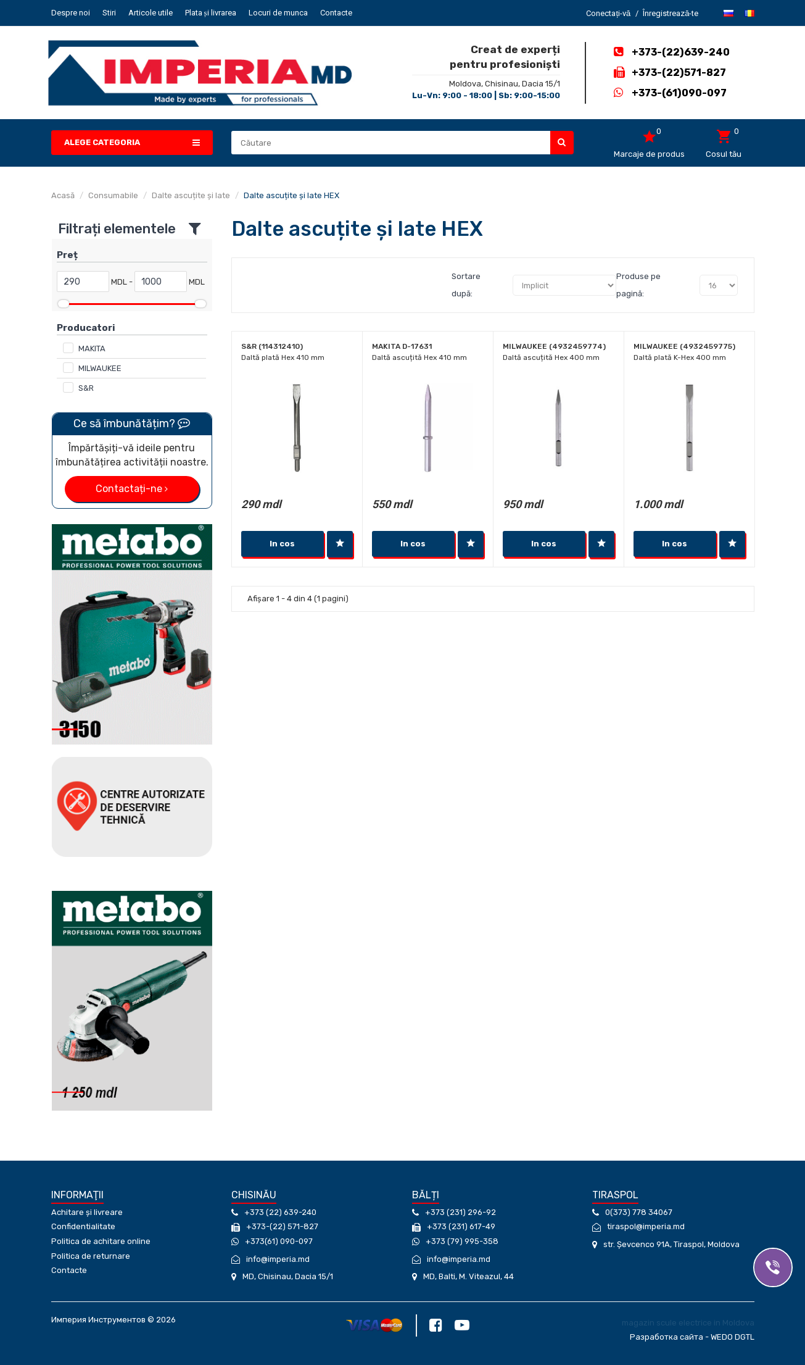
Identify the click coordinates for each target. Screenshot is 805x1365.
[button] (132, 143)
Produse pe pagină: (638, 285)
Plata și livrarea (210, 12)
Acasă (63, 195)
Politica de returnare (90, 1256)
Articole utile (150, 12)
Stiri (109, 12)
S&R (86, 388)
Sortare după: (466, 285)
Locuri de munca (278, 12)
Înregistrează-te (670, 13)
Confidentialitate (83, 1226)
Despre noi (70, 12)
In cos (282, 543)
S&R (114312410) (272, 346)
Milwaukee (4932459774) (554, 346)
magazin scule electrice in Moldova (688, 1322)
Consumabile (113, 195)
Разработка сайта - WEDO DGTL (692, 1337)
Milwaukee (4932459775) (684, 346)
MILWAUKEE (100, 368)
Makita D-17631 (402, 346)
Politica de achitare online (101, 1241)
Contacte (336, 12)
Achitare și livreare (87, 1212)
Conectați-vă (608, 13)
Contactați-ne (132, 489)
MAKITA (91, 348)
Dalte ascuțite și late (191, 195)
